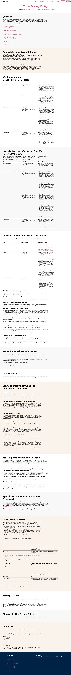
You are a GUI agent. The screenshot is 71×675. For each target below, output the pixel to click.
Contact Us (5, 44)
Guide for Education (15, 660)
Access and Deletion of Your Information (27, 528)
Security (7, 663)
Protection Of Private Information (9, 31)
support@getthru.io (41, 472)
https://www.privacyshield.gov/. (8, 506)
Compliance (14, 667)
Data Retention (6, 33)
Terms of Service (9, 294)
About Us (58, 1)
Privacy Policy (8, 667)
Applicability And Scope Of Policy (9, 26)
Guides (13, 659)
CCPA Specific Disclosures (8, 40)
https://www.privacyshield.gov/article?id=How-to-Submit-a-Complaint (14, 511)
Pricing (48, 1)
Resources (52, 1)
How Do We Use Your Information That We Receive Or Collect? (13, 29)
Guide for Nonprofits (15, 663)
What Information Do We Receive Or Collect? (10, 27)
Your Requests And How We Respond (9, 37)
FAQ (7, 666)
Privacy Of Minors (6, 41)
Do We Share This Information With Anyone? (11, 30)
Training (14, 664)
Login (63, 1)
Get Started (68, 1)
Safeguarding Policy (18, 294)
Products (36, 1)
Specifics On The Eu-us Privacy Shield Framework (11, 38)
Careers (7, 664)
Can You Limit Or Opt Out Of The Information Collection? (12, 34)
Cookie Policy (6, 35)
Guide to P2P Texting (15, 662)
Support (7, 660)
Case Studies (14, 666)
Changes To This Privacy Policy (8, 42)
